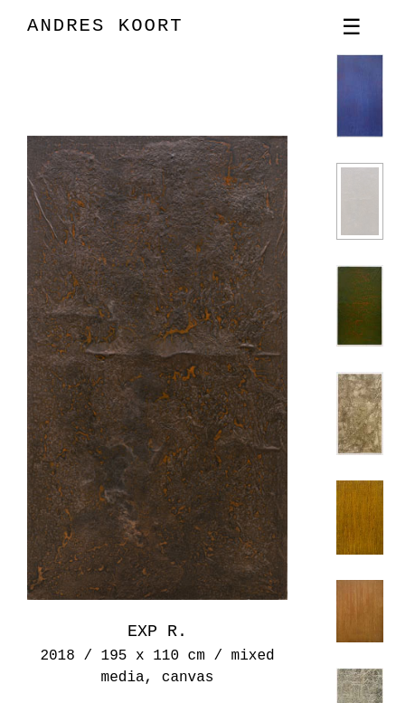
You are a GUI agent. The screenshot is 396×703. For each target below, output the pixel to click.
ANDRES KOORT (105, 25)
